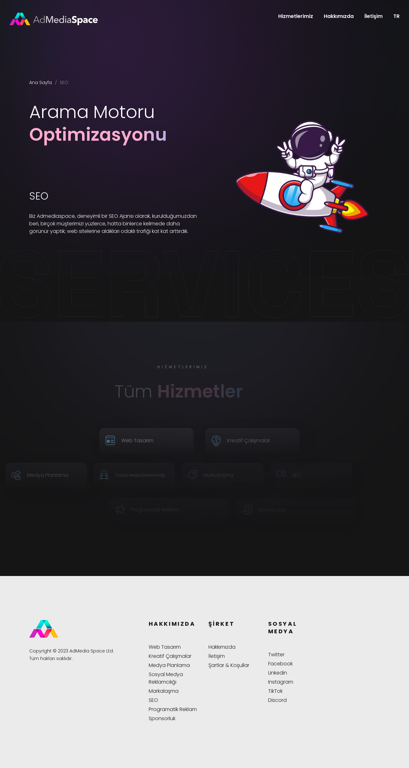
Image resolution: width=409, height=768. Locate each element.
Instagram (280, 682)
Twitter (276, 654)
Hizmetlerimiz (295, 16)
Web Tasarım (165, 647)
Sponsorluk (162, 718)
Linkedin (277, 672)
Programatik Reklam (173, 709)
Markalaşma (164, 691)
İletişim (373, 16)
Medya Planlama (169, 665)
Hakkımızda (339, 16)
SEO (153, 700)
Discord (277, 700)
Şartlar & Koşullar (228, 665)
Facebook (280, 663)
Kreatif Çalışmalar (170, 656)
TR (396, 16)
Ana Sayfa (40, 82)
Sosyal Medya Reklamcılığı (166, 678)
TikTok (275, 691)
